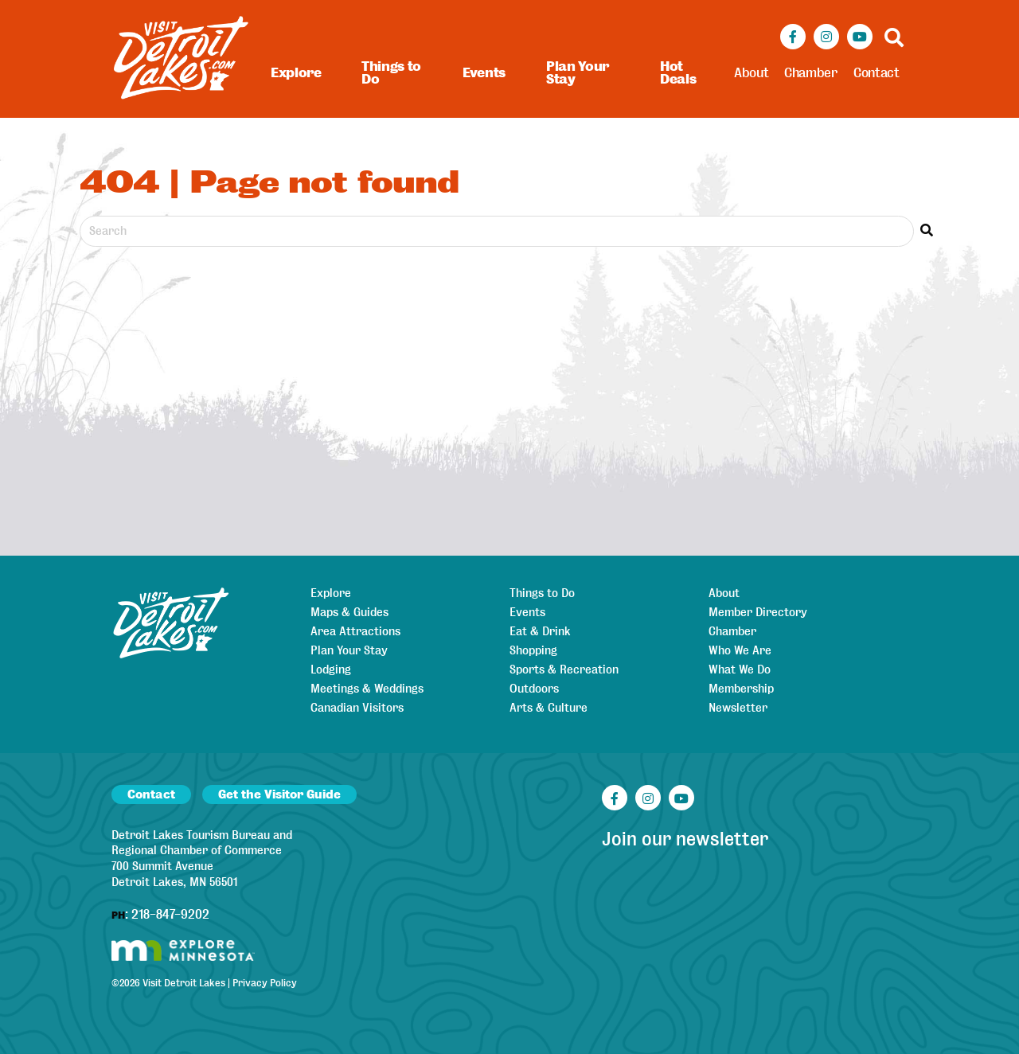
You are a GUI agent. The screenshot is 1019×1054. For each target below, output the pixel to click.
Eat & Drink (540, 631)
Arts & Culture (549, 707)
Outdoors (534, 688)
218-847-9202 (170, 914)
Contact (876, 72)
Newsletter (738, 707)
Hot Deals (678, 73)
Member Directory (758, 612)
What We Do (740, 669)
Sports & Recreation (564, 669)
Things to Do (391, 73)
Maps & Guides (349, 612)
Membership (741, 688)
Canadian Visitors (357, 707)
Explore (296, 72)
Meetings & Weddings (367, 688)
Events (484, 72)
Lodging (330, 669)
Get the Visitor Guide (279, 794)
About (751, 72)
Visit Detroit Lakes (184, 983)
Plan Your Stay (577, 73)
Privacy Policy (264, 983)
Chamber (810, 72)
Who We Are (740, 650)
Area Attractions (355, 631)
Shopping (533, 650)
